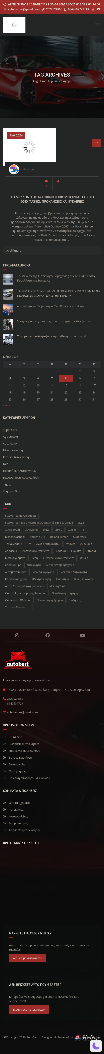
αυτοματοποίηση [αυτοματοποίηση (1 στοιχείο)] (15, 572)
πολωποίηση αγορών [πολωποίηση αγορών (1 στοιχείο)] (50, 600)
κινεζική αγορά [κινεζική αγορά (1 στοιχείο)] (83, 579)
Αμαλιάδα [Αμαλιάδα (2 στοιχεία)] (86, 544)
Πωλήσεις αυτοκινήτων (21, 744)
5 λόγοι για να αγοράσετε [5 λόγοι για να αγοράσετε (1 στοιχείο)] (20, 515)
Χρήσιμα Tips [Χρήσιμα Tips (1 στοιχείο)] (13, 565)
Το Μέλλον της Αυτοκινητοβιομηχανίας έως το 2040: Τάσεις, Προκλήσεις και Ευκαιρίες (56, 278)
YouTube (82, 635)
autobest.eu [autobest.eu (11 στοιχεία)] (12, 530)
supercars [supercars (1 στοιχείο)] (79, 537)
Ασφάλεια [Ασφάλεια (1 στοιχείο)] (11, 551)
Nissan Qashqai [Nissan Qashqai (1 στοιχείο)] (15, 537)
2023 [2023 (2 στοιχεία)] (81, 522)
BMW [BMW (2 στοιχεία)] (46, 530)
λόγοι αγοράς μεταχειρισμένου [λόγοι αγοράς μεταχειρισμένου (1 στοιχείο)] (24, 586)
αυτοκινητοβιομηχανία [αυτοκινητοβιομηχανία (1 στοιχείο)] (60, 565)
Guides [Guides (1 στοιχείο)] (72, 530)
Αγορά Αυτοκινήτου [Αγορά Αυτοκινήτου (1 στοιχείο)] (48, 544)
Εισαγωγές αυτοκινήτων (21, 751)
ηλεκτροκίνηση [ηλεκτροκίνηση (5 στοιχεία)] (41, 579)
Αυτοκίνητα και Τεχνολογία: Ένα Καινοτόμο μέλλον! (51, 306)
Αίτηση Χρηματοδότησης (21, 830)
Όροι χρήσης (14, 771)
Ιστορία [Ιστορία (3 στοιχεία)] (91, 551)
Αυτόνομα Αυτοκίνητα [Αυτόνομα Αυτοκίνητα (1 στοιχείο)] (35, 551)
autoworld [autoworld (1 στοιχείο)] (31, 530)
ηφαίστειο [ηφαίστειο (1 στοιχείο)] (62, 579)
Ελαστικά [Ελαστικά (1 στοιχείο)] (60, 551)
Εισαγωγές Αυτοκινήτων (29, 1009)
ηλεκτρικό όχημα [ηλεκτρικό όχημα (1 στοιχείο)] (16, 579)
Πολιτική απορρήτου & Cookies (26, 778)
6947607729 (74, 9)
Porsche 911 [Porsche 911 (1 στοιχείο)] (37, 537)
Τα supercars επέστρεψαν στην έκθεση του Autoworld (52, 336)
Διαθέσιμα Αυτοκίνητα (27, 958)
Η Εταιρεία (12, 737)
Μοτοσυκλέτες (15, 816)
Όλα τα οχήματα (16, 803)
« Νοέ (7, 405)
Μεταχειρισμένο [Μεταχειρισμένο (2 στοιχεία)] (15, 558)
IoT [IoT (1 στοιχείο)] (84, 530)
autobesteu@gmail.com (24, 9)
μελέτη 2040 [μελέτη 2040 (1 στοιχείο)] (57, 586)
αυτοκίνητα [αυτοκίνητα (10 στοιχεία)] (34, 565)
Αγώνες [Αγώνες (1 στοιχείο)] (70, 544)
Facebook (47, 635)
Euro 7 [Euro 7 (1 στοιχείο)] (58, 530)
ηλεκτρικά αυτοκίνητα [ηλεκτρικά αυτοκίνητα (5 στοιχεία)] (73, 572)
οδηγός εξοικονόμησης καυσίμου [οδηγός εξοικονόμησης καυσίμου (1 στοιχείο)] (25, 593)
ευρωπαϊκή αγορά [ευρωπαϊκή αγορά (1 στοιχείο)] (43, 572)
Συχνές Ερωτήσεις (17, 757)
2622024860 (52, 9)
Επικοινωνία (14, 764)
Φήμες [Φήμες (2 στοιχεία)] (84, 558)
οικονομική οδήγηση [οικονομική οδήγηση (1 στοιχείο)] (18, 600)
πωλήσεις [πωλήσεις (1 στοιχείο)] (75, 600)
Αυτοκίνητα (13, 809)
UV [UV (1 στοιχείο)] (29, 544)
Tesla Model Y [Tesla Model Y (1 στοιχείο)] (13, 544)
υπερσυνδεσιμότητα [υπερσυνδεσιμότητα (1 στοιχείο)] (17, 607)
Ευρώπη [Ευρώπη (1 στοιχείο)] (76, 551)
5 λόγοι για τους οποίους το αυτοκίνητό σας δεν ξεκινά (53, 321)
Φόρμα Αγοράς (15, 823)
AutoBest (32, 1037)
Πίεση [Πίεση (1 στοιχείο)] (34, 558)
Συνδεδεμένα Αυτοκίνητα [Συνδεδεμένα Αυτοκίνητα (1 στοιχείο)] (58, 558)
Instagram (17, 635)
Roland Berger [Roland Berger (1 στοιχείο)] (59, 537)
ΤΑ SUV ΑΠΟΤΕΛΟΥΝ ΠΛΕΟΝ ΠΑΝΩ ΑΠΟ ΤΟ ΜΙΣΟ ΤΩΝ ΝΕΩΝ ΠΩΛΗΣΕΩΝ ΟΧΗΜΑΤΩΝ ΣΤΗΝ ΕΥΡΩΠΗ (58, 293)
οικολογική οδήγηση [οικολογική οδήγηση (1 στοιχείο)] (65, 593)
